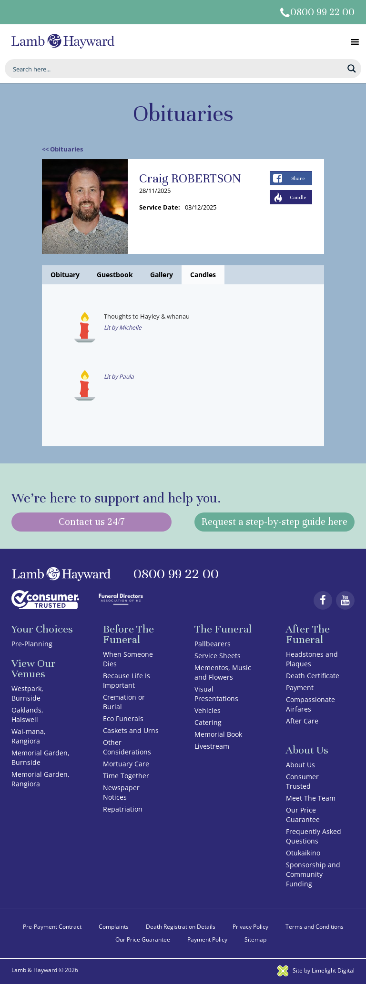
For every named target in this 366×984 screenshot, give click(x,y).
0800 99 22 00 (322, 12)
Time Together (126, 775)
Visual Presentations (216, 693)
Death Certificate (312, 675)
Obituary (65, 274)
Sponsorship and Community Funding (313, 874)
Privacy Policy (250, 927)
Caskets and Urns (131, 730)
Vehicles (207, 710)
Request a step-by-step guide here (274, 522)
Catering (208, 722)
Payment (300, 687)
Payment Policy (207, 939)
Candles (203, 274)
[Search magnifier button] (351, 68)
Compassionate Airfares (310, 704)
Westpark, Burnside (27, 693)
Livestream (211, 746)
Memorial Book (218, 734)
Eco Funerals (123, 718)
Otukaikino (303, 852)
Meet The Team (311, 798)
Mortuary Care (126, 763)
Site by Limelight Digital (316, 970)
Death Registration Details (180, 927)
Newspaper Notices (121, 792)
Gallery (161, 274)
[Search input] (177, 68)
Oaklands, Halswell (27, 714)
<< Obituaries (62, 149)
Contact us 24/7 (91, 522)
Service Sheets (217, 655)
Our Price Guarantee (303, 814)
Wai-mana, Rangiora (28, 736)
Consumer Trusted (302, 781)
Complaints (114, 927)
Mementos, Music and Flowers (222, 672)
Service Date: (159, 207)
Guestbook (115, 274)
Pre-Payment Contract (52, 927)
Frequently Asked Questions (313, 836)
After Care (302, 720)
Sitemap (255, 939)
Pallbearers (212, 643)
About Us (300, 764)
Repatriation (122, 808)
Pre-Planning (31, 643)
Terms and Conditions (314, 927)
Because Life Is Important (126, 680)
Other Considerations (127, 747)
